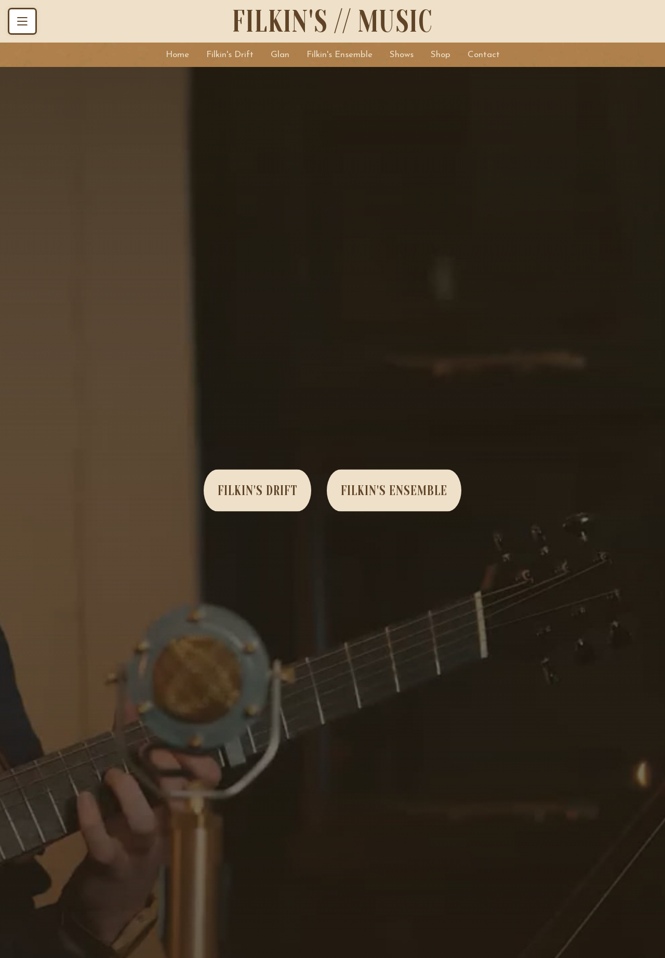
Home (177, 54)
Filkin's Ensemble (340, 54)
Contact (484, 54)
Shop (440, 54)
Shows (402, 54)
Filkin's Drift (230, 54)
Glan (280, 54)
